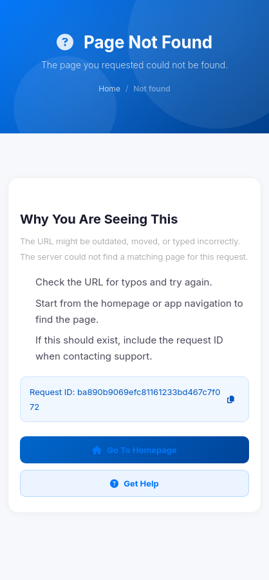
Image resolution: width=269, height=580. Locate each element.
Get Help (134, 483)
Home (109, 88)
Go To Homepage (134, 450)
